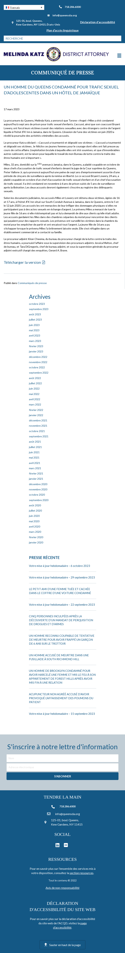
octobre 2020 (37, 494)
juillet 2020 (35, 510)
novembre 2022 (38, 362)
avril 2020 (34, 526)
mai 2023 (34, 330)
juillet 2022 (35, 383)
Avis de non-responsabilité (62, 887)
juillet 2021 (35, 447)
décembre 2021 (38, 420)
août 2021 (35, 441)
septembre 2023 (38, 309)
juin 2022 (34, 388)
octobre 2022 (37, 367)
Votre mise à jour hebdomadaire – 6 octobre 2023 (59, 565)
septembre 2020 (38, 500)
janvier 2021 (36, 478)
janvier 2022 (36, 415)
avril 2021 (34, 463)
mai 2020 (34, 521)
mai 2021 (34, 457)
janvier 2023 (36, 351)
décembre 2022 (38, 356)
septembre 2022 (38, 372)
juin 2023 (34, 325)
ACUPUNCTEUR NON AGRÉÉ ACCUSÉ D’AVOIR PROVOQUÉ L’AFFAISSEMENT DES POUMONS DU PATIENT (61, 698)
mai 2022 (34, 394)
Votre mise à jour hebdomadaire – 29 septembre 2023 (62, 577)
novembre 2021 (38, 425)
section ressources (81, 873)
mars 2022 (35, 404)
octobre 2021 (37, 431)
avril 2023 (34, 335)
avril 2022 (34, 399)
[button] (24, 7)
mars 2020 (35, 531)
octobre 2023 (37, 303)
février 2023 (36, 346)
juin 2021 (34, 452)
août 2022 (35, 378)
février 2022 (36, 409)
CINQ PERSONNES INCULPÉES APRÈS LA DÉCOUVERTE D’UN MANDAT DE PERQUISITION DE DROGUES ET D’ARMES (61, 620)
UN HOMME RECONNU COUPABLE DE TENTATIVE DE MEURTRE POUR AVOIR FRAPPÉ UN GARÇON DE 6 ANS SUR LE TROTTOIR (61, 639)
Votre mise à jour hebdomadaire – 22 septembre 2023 (62, 604)
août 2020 (35, 505)
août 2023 (35, 314)
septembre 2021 (38, 436)
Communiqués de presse (32, 283)
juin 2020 (34, 515)
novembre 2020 (38, 489)
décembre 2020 (38, 484)
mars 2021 (35, 468)
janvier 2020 (36, 542)
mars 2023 (35, 340)
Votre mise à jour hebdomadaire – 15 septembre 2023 (62, 713)
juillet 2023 (35, 319)
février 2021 (36, 473)
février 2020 (36, 537)
